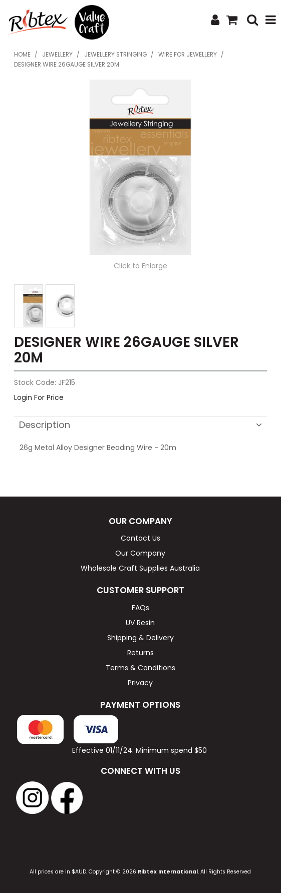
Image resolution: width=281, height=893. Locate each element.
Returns (140, 653)
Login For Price (39, 397)
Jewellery (57, 55)
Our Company (140, 553)
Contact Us (140, 538)
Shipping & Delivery (140, 638)
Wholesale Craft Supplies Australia (140, 568)
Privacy (140, 683)
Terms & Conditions (140, 668)
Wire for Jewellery (187, 55)
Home (22, 55)
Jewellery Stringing (115, 55)
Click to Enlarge (140, 266)
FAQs (140, 608)
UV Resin (140, 623)
